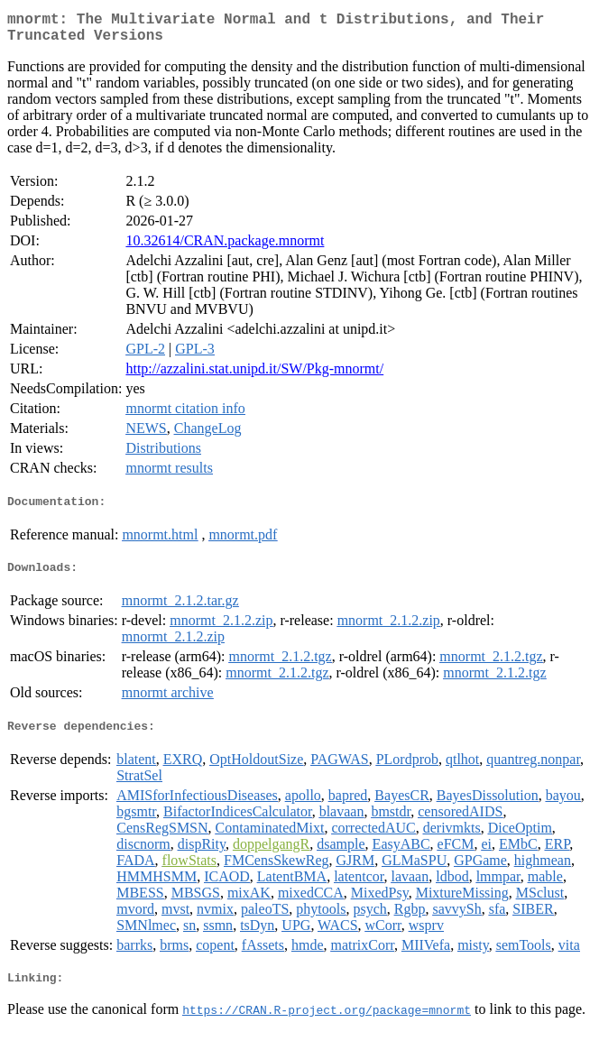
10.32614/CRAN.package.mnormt (224, 247)
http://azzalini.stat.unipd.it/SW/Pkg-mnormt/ (254, 375)
